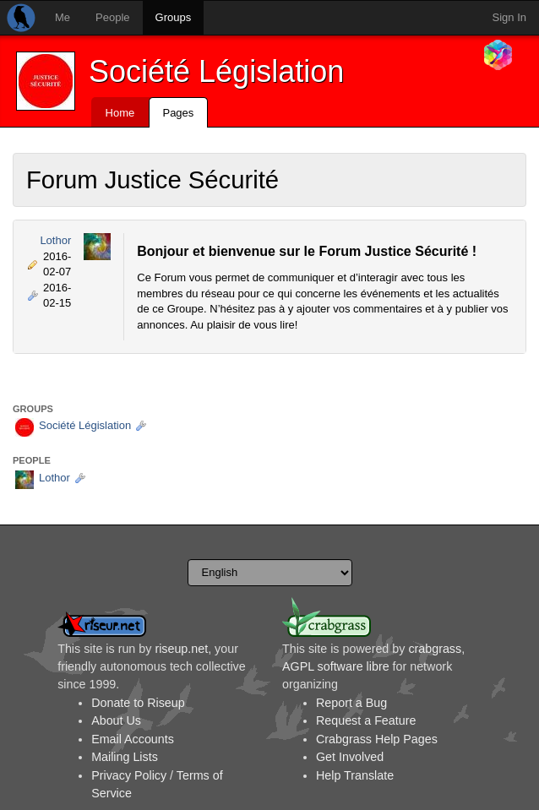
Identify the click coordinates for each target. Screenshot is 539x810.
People (112, 17)
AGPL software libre (335, 666)
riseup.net (181, 648)
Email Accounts (132, 739)
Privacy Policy (128, 775)
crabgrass (434, 648)
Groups (173, 17)
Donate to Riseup (137, 702)
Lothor (55, 240)
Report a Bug (351, 702)
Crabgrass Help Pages (377, 739)
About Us (116, 720)
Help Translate (355, 775)
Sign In (509, 17)
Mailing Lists (124, 757)
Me (62, 17)
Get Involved (350, 757)
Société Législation (216, 71)
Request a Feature (366, 720)
